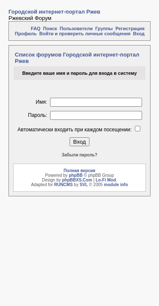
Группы (104, 28)
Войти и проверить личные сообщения (85, 33)
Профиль (25, 33)
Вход (139, 33)
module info (116, 184)
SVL (84, 184)
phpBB (76, 175)
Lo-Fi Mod (105, 180)
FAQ (36, 28)
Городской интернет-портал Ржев (54, 11)
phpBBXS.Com (77, 180)
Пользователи (76, 28)
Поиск (50, 28)
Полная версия (79, 170)
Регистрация (130, 28)
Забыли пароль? (80, 155)
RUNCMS (63, 184)
